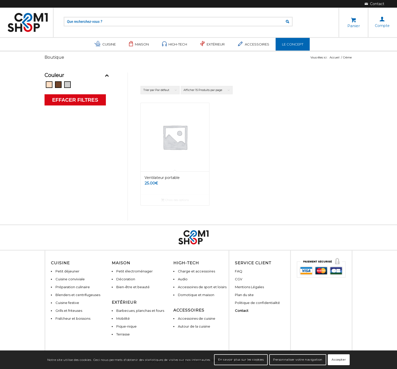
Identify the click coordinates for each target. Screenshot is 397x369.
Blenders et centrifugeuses (77, 295)
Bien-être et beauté (133, 287)
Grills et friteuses (68, 311)
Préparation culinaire (72, 287)
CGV (238, 279)
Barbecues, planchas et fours (140, 311)
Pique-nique (126, 326)
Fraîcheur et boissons (72, 318)
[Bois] (58, 84)
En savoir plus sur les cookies (241, 359)
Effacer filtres (75, 100)
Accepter (339, 359)
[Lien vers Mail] (374, 4)
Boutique (54, 57)
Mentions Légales (249, 287)
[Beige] (49, 84)
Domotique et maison (196, 295)
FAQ (238, 271)
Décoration (125, 279)
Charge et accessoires (196, 271)
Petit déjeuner (67, 271)
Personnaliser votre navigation (297, 359)
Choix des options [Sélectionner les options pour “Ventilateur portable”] (175, 200)
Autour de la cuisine (194, 326)
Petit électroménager (134, 271)
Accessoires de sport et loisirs (202, 287)
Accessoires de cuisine (196, 318)
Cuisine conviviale (70, 279)
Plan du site (244, 295)
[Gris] (67, 84)
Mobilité (123, 318)
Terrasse (123, 334)
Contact (241, 311)
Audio (183, 279)
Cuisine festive (67, 303)
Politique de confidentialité (257, 303)
